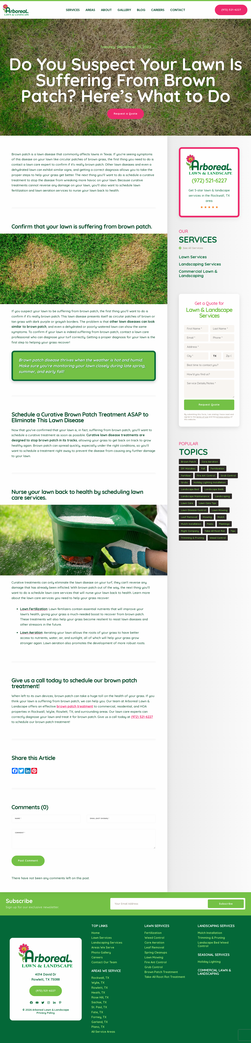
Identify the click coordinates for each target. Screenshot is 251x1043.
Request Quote (209, 404)
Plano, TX (98, 1027)
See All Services (191, 247)
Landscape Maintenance (195, 496)
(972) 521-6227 (231, 9)
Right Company (190, 530)
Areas (90, 10)
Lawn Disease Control (193, 510)
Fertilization (217, 468)
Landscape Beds (214, 489)
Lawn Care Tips (207, 503)
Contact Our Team (104, 962)
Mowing (207, 517)
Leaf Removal (189, 517)
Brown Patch (188, 461)
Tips (233, 530)
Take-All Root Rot (215, 530)
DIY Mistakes (188, 468)
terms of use (202, 417)
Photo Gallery (101, 952)
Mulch (221, 517)
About (106, 10)
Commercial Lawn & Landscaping (198, 273)
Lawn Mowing (219, 510)
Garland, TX (99, 1022)
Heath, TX (98, 992)
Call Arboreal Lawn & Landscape (209, 151)
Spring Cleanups (155, 952)
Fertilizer (186, 475)
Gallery (124, 10)
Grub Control (228, 475)
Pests (210, 523)
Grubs (184, 482)
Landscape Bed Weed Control (213, 944)
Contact (177, 10)
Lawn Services (193, 256)
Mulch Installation (191, 523)
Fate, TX (97, 1012)
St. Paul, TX (99, 1007)
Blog (141, 10)
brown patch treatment (75, 706)
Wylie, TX (98, 982)
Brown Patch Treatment (161, 972)
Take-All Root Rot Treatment (164, 977)
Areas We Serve (102, 947)
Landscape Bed (190, 489)
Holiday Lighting (209, 961)
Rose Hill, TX (100, 997)
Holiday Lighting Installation (210, 482)
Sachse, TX (99, 1002)
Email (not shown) (99, 818)
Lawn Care (187, 503)
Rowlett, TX (99, 987)
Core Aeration (210, 461)
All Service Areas (103, 1031)
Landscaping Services (200, 264)
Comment (20, 832)
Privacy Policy (46, 1012)
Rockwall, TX (100, 978)
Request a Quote (125, 113)
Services (73, 10)
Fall (203, 468)
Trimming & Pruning (192, 537)
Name (18, 818)
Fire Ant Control (206, 475)
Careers (157, 10)
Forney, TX (99, 1017)
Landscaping (222, 496)
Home (95, 933)
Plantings (224, 523)
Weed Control (218, 537)
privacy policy (223, 417)
